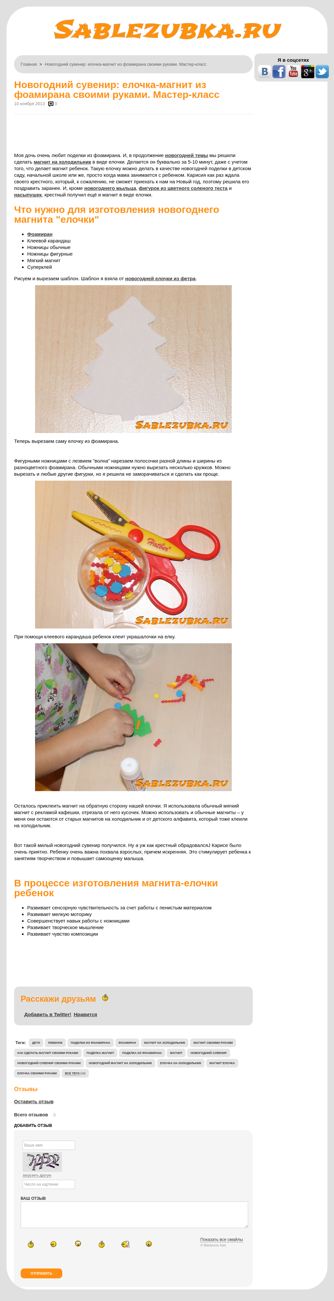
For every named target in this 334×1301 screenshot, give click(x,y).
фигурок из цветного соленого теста (183, 188)
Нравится (85, 1014)
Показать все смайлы (221, 1244)
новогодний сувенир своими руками (49, 1063)
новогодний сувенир (208, 1053)
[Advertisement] (133, 132)
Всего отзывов (31, 1114)
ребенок (55, 1042)
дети (36, 1042)
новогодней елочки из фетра (160, 278)
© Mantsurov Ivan (213, 1250)
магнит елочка (222, 1063)
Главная (29, 64)
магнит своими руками (213, 1042)
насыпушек (28, 194)
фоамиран (127, 1042)
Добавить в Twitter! (47, 1014)
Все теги (72, 1073)
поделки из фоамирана (90, 1042)
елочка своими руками (37, 1073)
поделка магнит (100, 1053)
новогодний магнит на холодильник (120, 1063)
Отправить (41, 1278)
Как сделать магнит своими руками (47, 1053)
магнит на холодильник (62, 162)
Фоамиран (39, 234)
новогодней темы (186, 155)
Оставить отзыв (34, 1101)
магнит (176, 1053)
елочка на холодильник (181, 1063)
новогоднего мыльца (110, 188)
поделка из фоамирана (142, 1053)
